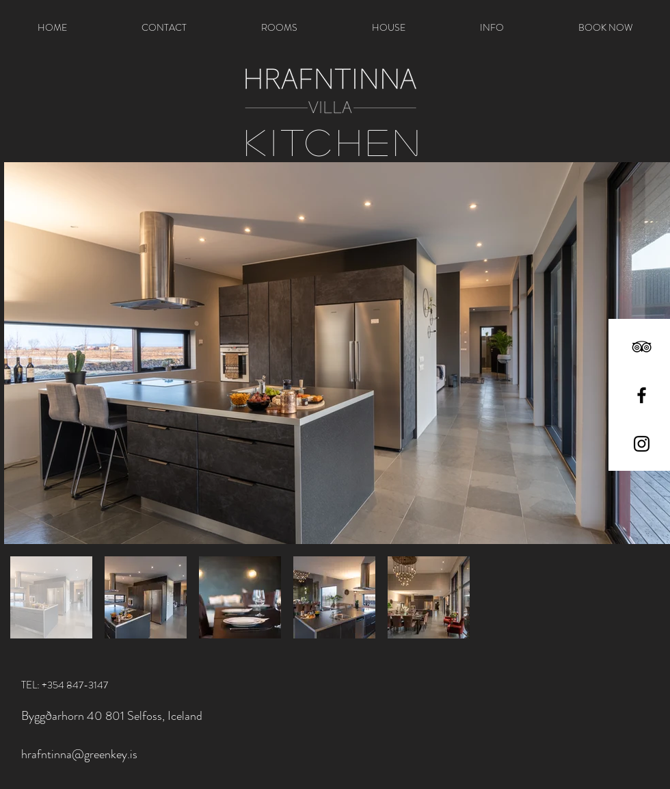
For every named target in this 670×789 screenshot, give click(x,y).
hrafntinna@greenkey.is (79, 754)
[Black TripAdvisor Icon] (641, 346)
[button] (279, 27)
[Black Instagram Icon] (641, 443)
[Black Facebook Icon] (641, 395)
